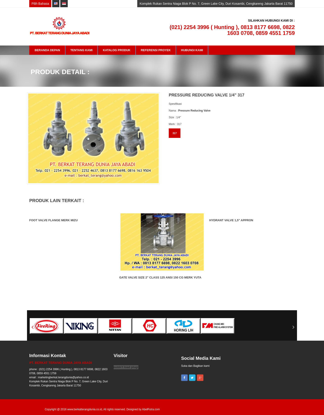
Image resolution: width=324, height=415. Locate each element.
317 (175, 133)
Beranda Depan (47, 50)
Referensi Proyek (156, 50)
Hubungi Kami (192, 50)
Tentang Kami (81, 50)
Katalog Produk (116, 50)
